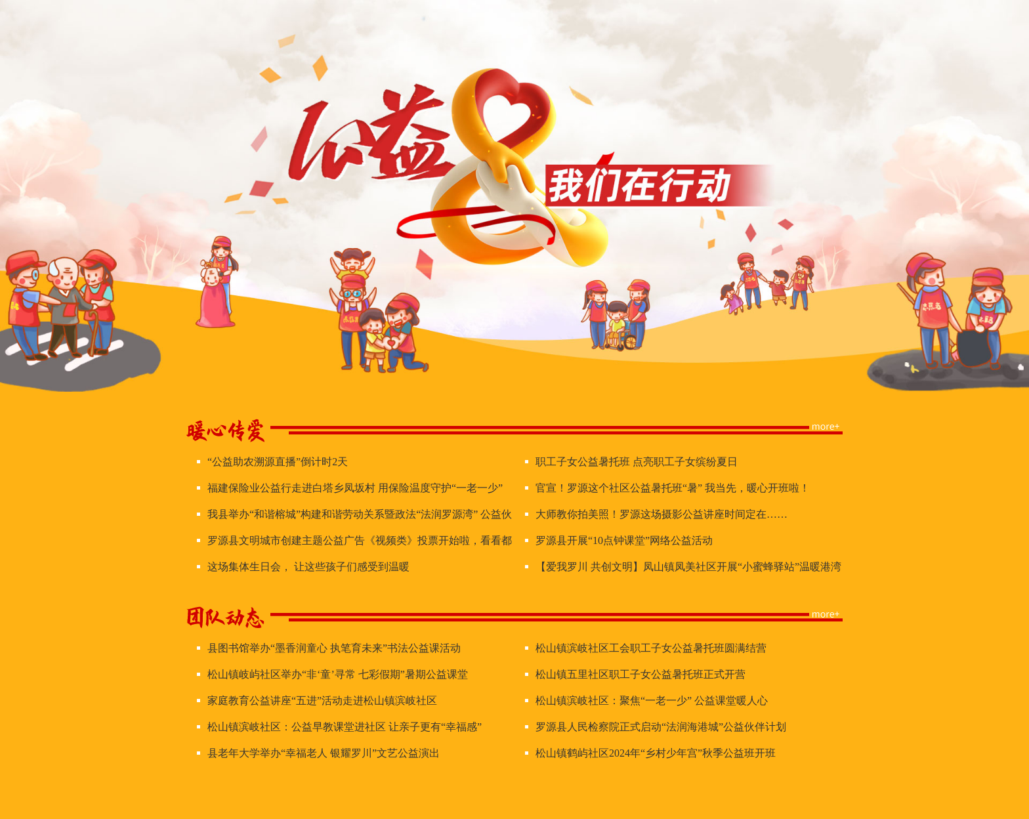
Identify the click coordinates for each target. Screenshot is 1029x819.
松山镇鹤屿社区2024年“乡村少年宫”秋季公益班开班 (656, 753)
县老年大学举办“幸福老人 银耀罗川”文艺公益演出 (323, 753)
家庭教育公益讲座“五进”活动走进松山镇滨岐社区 (322, 700)
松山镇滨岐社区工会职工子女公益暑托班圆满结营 (651, 648)
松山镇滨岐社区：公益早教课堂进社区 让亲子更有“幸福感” (344, 726)
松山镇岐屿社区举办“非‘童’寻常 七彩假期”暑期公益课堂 (337, 674)
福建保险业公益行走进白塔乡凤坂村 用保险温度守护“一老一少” (355, 488)
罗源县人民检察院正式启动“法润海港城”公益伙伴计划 (661, 726)
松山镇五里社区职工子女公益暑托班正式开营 (641, 674)
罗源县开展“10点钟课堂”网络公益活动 (624, 540)
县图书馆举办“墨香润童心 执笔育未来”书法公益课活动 (334, 648)
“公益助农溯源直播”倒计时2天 (277, 461)
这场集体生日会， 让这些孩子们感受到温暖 (308, 566)
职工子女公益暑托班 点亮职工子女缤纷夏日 (637, 461)
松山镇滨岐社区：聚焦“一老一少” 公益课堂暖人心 (652, 700)
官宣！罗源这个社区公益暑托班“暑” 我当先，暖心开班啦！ (673, 488)
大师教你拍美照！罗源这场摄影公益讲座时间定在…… (662, 514)
